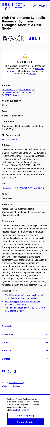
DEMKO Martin (10, 90)
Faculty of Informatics (11, 139)
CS (35, 6)
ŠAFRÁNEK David (11, 95)
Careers (6, 342)
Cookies (16, 386)
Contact (6, 359)
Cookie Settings (21, 412)
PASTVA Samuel (25, 92)
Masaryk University (16, 383)
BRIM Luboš (8, 92)
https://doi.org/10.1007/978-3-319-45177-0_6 (23, 188)
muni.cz (32, 73)
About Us (6, 351)
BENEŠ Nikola (26, 90)
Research (7, 326)
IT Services (7, 334)
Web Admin (6, 386)
